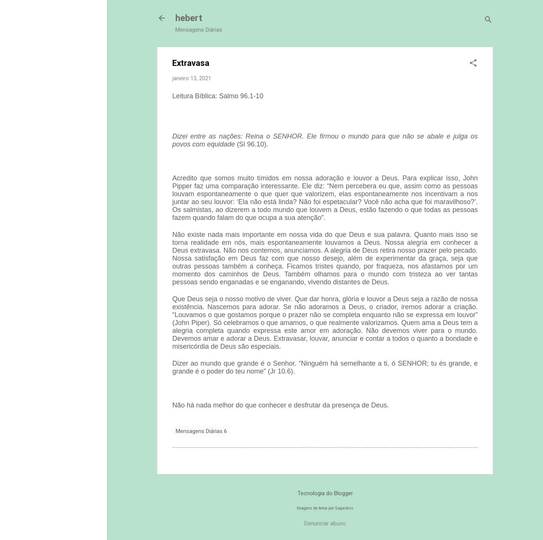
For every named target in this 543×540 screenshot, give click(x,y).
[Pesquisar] (488, 20)
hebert (188, 18)
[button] (473, 63)
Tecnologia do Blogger (325, 493)
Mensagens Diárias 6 (201, 431)
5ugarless (344, 508)
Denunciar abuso (325, 523)
